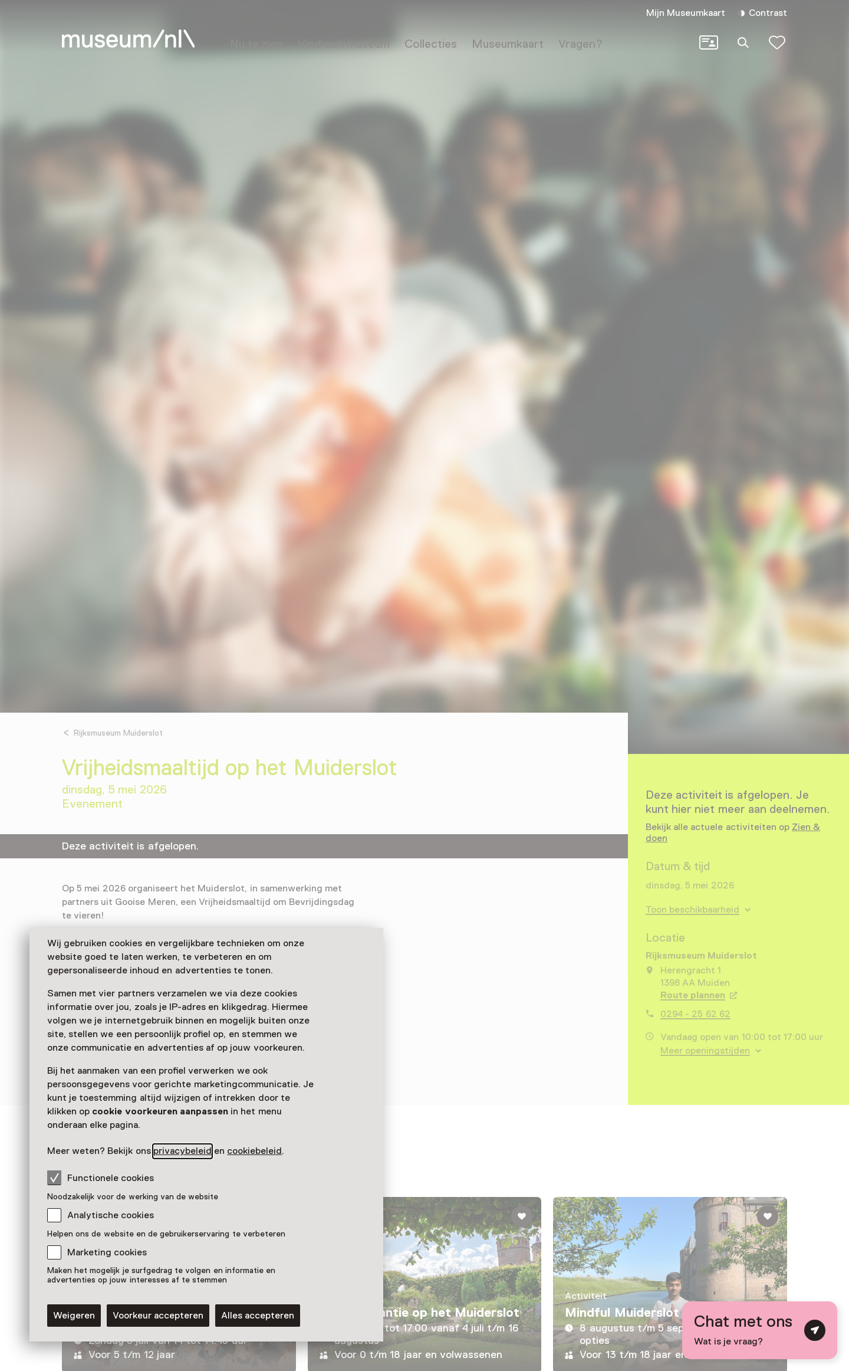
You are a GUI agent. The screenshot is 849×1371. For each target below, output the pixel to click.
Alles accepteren (257, 1315)
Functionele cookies (100, 1177)
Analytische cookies (110, 1215)
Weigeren (74, 1315)
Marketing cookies (107, 1252)
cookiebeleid (254, 1151)
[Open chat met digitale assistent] (759, 1330)
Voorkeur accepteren (158, 1315)
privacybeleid (182, 1151)
